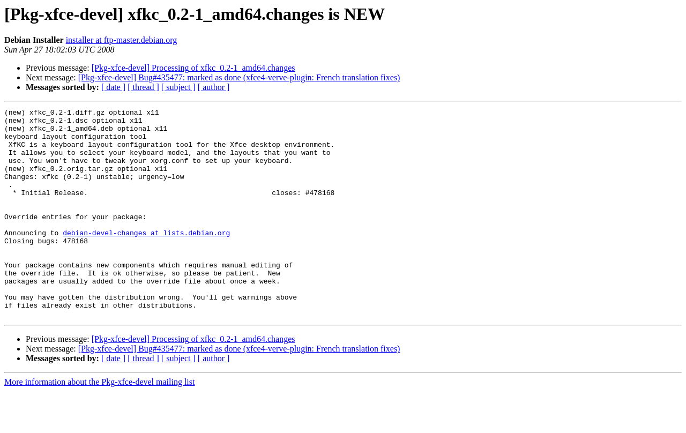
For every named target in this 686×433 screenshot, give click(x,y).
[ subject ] (178, 87)
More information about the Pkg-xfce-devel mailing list (99, 423)
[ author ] (214, 87)
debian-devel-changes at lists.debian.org (146, 258)
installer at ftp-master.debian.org (121, 39)
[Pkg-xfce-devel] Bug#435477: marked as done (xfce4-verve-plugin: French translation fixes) (239, 77)
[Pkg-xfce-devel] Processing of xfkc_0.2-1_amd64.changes (193, 67)
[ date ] (113, 87)
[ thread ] (143, 87)
